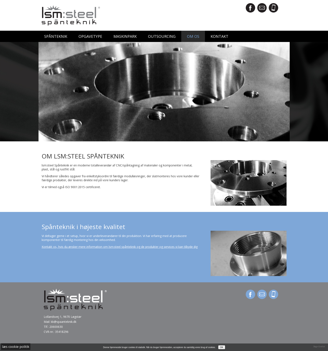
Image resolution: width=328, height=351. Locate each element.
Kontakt (219, 36)
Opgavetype (90, 36)
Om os (193, 36)
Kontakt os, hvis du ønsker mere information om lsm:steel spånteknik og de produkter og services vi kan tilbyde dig (120, 247)
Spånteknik (55, 36)
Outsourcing (162, 36)
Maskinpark (125, 36)
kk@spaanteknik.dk (63, 322)
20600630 (56, 327)
